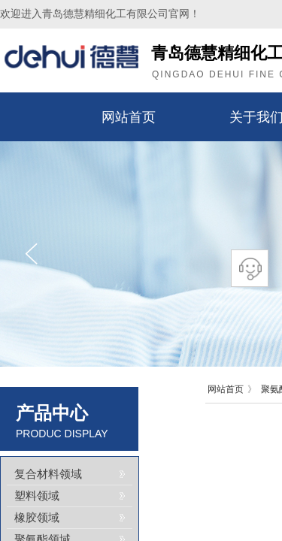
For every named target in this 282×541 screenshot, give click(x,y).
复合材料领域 (48, 474)
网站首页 (129, 117)
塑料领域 (36, 495)
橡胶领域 (36, 517)
